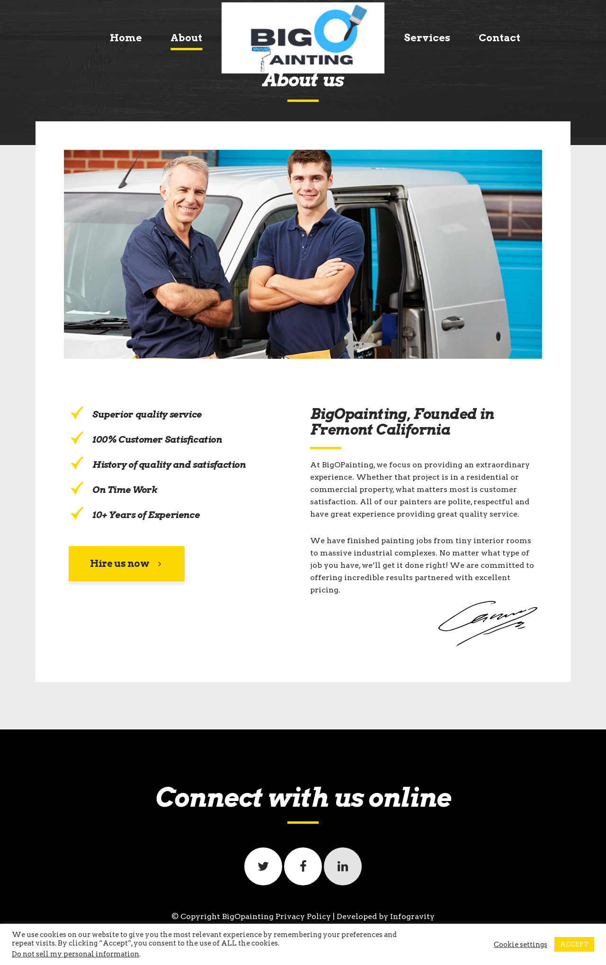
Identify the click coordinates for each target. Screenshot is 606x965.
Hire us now (126, 563)
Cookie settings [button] (520, 944)
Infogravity (412, 916)
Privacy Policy (303, 916)
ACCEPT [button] (574, 944)
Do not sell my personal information (75, 954)
